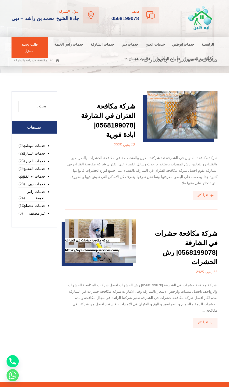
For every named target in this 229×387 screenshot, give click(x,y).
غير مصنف (37, 213)
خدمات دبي (36, 184)
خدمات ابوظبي (34, 146)
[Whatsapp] (13, 375)
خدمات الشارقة (33, 153)
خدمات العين (35, 161)
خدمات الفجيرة (34, 169)
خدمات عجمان (34, 206)
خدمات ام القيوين (32, 176)
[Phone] (13, 361)
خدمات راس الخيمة (35, 195)
